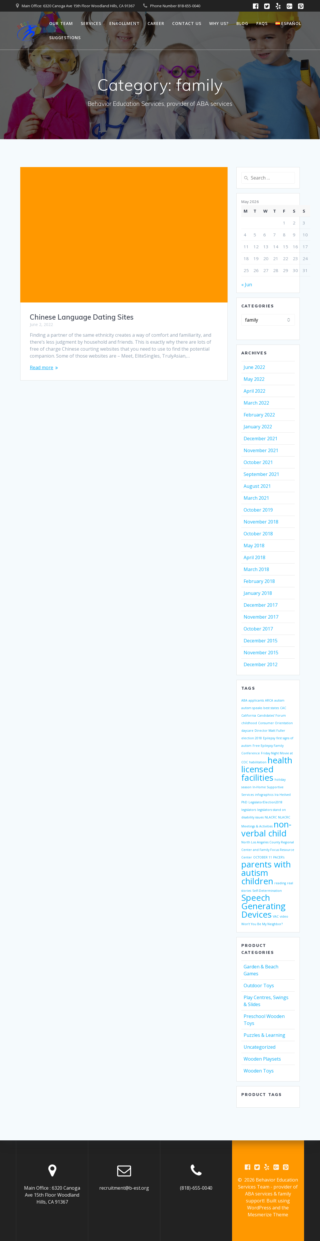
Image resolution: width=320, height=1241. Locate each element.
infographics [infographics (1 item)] (264, 795)
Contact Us (186, 23)
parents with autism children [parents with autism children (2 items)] (266, 872)
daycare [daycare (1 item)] (247, 731)
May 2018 (254, 545)
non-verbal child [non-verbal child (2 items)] (266, 828)
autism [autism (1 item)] (279, 700)
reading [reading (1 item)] (280, 883)
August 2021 (257, 486)
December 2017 (260, 605)
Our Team (61, 23)
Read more (41, 367)
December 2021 (260, 438)
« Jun (246, 284)
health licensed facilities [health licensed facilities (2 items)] (266, 768)
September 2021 (261, 474)
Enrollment (124, 23)
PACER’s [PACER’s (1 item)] (278, 857)
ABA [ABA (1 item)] (244, 700)
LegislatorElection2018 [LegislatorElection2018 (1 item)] (265, 802)
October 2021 (258, 462)
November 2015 (261, 652)
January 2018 (258, 593)
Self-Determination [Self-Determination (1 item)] (267, 891)
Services (91, 23)
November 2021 (261, 450)
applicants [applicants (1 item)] (256, 700)
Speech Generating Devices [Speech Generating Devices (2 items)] (263, 906)
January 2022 (258, 426)
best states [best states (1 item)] (271, 708)
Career (156, 23)
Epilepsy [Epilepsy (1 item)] (269, 738)
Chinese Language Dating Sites (82, 317)
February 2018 (259, 581)
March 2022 (256, 403)
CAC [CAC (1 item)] (283, 708)
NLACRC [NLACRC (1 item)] (271, 817)
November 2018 (261, 522)
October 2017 (258, 629)
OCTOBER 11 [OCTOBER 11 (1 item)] (262, 857)
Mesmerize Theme (268, 1214)
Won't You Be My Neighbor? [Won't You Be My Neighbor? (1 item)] (262, 924)
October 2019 (258, 510)
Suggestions (65, 37)
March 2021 (256, 498)
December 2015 (260, 640)
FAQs (262, 23)
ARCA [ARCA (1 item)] (269, 700)
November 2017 (261, 617)
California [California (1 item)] (248, 715)
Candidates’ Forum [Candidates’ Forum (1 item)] (271, 715)
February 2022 (259, 415)
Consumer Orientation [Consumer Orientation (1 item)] (275, 723)
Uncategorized (259, 1047)
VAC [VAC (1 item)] (276, 916)
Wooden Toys (259, 1071)
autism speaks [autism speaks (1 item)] (251, 708)
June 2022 (254, 367)
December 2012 (260, 664)
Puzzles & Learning (264, 1035)
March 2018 (256, 569)
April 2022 (254, 391)
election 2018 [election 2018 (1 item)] (251, 738)
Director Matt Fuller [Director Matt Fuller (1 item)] (270, 731)
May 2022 (254, 379)
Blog (242, 23)
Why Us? (219, 23)
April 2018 (254, 557)
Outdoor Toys (259, 985)
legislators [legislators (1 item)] (248, 810)
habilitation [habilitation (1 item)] (257, 762)
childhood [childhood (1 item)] (249, 723)
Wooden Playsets (262, 1059)
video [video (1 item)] (284, 916)
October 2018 (258, 533)
